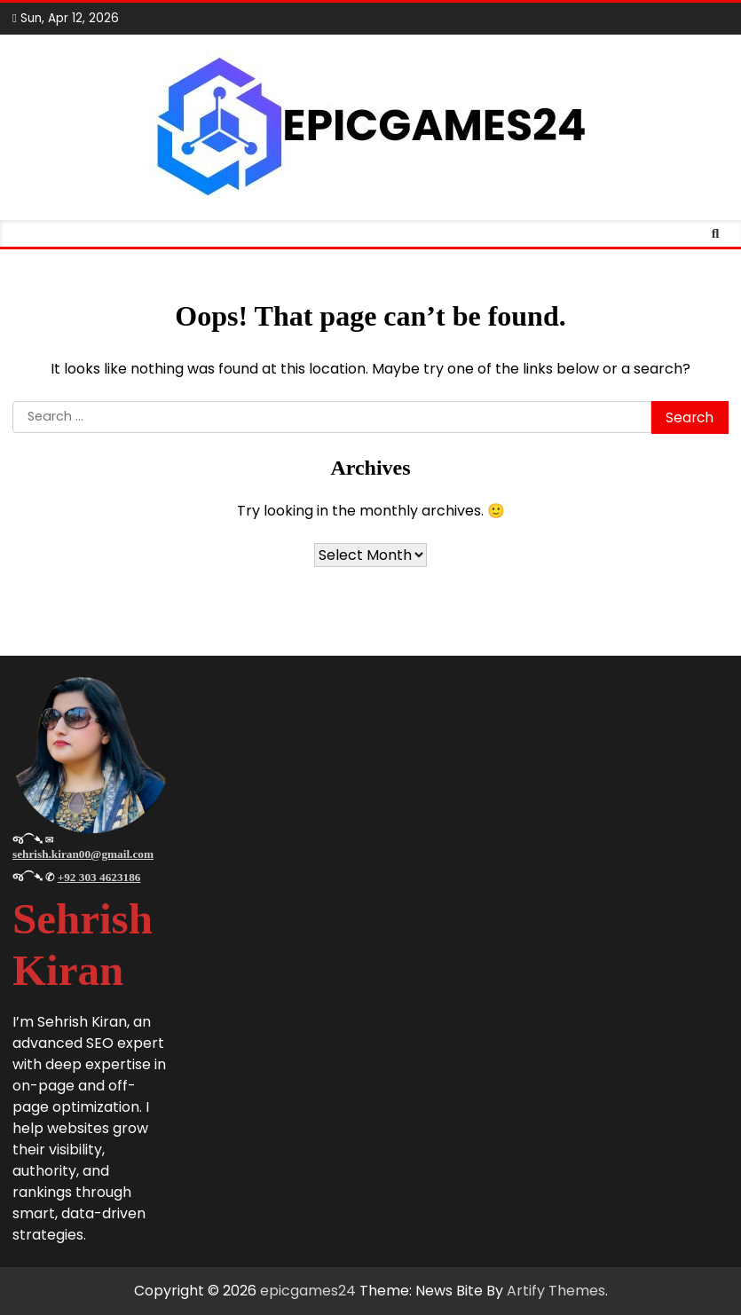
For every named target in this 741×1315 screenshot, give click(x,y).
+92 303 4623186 (99, 877)
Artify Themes (556, 1290)
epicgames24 (308, 1290)
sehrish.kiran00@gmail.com (83, 854)
